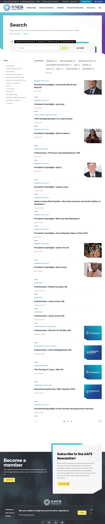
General (8, 86)
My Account (99, 1)
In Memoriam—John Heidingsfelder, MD (53, 350)
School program (71, 69)
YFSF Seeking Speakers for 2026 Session (53, 118)
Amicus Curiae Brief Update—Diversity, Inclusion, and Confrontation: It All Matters (67, 202)
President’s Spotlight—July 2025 (49, 104)
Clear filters (49, 73)
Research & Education (75, 8)
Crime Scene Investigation (14, 74)
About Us (20, 8)
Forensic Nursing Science (14, 69)
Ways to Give (74, 1)
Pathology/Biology (11, 94)
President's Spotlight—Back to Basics (52, 133)
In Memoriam (50, 61)
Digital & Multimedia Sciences (15, 77)
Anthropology (10, 66)
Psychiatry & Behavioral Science (16, 97)
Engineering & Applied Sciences (15, 80)
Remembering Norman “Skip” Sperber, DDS (54, 389)
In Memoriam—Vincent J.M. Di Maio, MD (52, 330)
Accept (82, 512)
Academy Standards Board (28, 1)
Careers (26, 33)
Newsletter (65, 1)
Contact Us (86, 1)
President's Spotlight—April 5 (48, 167)
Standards (41, 42)
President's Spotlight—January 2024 (51, 187)
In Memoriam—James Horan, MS (49, 301)
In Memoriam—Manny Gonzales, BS (51, 287)
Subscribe (62, 483)
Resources (91, 8)
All (12, 42)
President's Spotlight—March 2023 (50, 267)
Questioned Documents (13, 100)
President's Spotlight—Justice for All (51, 247)
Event (59, 69)
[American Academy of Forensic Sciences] (13, 7)
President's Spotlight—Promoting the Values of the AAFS (61, 233)
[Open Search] (100, 8)
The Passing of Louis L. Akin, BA (49, 369)
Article (48, 69)
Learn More (9, 479)
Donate (8, 515)
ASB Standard (87, 69)
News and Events (69, 42)
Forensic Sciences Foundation (50, 1)
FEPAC (38, 1)
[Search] (38, 48)
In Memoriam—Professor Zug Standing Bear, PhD (57, 153)
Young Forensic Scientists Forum (57, 65)
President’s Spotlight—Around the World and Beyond (55, 86)
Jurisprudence (10, 89)
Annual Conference (46, 8)
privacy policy (29, 515)
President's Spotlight (86, 61)
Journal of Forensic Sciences (11, 1)
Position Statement (66, 61)
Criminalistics (10, 71)
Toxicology (9, 103)
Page (75, 65)
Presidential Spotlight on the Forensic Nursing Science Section (64, 408)
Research (86, 65)
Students (60, 8)
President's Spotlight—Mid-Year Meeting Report (57, 218)
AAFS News (9, 509)
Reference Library (54, 42)
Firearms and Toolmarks (13, 83)
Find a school (16, 33)
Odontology (9, 92)
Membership (31, 8)
